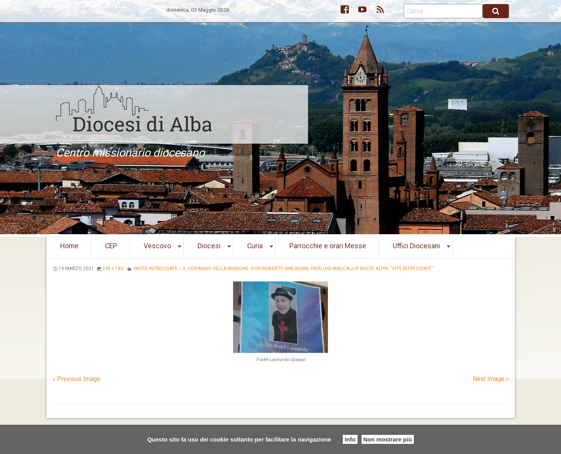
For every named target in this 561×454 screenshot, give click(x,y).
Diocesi (209, 246)
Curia (255, 246)
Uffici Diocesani (416, 246)
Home (69, 246)
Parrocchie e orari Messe (327, 246)
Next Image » (491, 379)
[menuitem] (69, 246)
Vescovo (157, 246)
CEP (111, 246)
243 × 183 (112, 268)
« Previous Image (76, 379)
